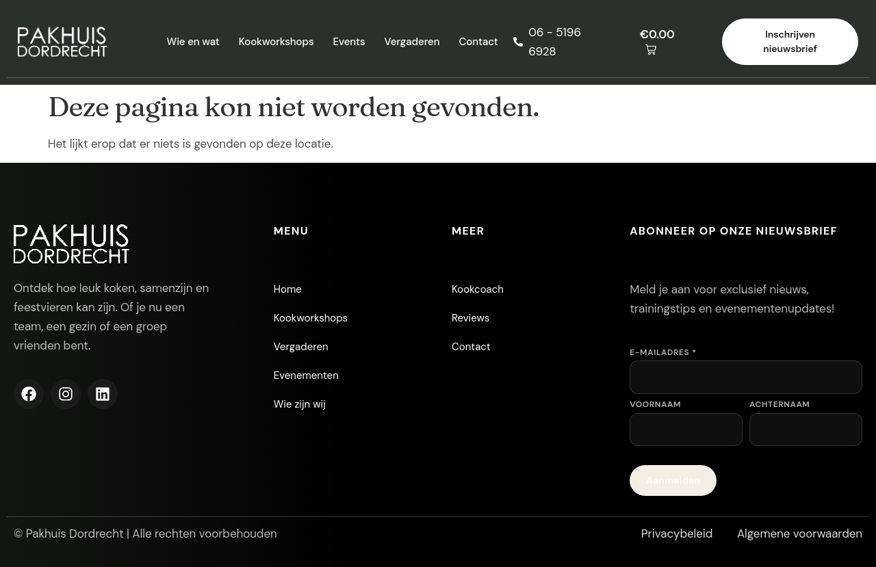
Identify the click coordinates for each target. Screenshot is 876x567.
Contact (478, 42)
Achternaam (779, 404)
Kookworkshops (276, 42)
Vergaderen (412, 42)
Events (349, 42)
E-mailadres (663, 352)
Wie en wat (192, 42)
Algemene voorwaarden (799, 533)
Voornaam (655, 404)
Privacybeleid (677, 533)
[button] (666, 42)
